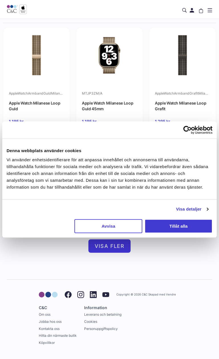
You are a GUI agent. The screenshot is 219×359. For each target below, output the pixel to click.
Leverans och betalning (102, 314)
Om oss (44, 314)
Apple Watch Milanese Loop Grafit (180, 106)
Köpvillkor (47, 342)
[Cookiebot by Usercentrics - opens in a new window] (187, 130)
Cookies (90, 321)
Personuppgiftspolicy (101, 329)
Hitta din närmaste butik (58, 335)
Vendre (171, 294)
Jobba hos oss (50, 321)
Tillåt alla (178, 226)
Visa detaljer (188, 209)
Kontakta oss (49, 329)
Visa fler (110, 246)
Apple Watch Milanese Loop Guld (34, 106)
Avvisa (108, 226)
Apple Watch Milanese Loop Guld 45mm (107, 106)
